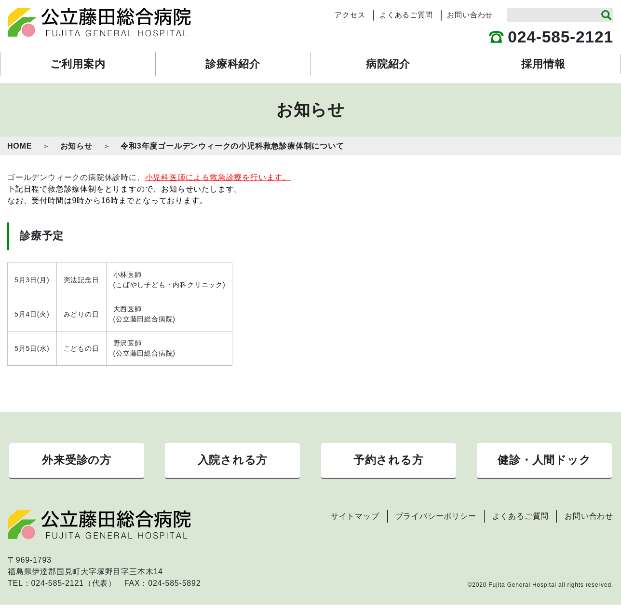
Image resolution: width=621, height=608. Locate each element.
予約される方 (388, 462)
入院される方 (232, 462)
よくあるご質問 (406, 15)
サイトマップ (355, 519)
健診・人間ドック (544, 462)
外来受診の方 (77, 462)
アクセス (350, 15)
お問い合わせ (470, 15)
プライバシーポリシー (435, 519)
